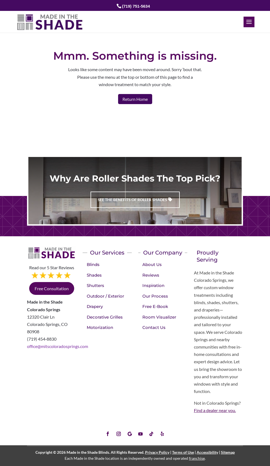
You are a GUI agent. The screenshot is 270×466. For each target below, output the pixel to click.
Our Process (155, 296)
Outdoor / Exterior (105, 296)
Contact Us (154, 327)
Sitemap (228, 452)
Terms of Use (183, 452)
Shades (94, 275)
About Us (152, 264)
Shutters (95, 285)
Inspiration (153, 285)
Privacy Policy (157, 452)
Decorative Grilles (105, 317)
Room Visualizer (159, 317)
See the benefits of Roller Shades (132, 199)
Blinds (93, 264)
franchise (197, 458)
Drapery (95, 306)
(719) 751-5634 (136, 6)
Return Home (135, 99)
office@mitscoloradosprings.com (57, 346)
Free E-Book (155, 306)
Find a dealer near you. (215, 410)
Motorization (100, 327)
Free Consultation (52, 288)
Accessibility (207, 452)
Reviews (150, 275)
